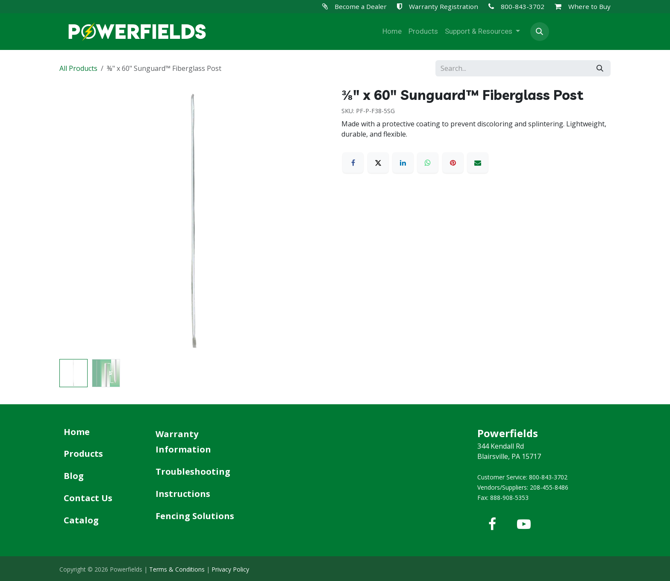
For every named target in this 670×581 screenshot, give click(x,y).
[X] (378, 162)
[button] (539, 31)
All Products (78, 68)
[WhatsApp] (427, 162)
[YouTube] (524, 524)
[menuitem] (392, 32)
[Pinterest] (453, 162)
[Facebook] (353, 162)
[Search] (600, 68)
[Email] (477, 162)
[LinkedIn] (403, 162)
